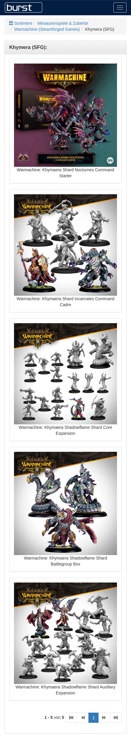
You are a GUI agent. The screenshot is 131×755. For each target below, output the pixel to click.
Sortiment (20, 23)
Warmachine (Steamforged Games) (47, 29)
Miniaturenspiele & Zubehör (63, 23)
